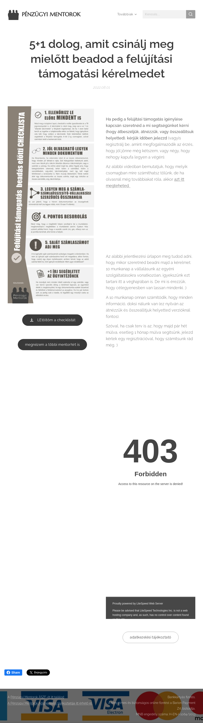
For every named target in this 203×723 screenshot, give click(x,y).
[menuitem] (126, 14)
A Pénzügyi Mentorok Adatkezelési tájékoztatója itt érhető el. (50, 703)
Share (13, 672)
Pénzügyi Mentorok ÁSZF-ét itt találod (37, 697)
